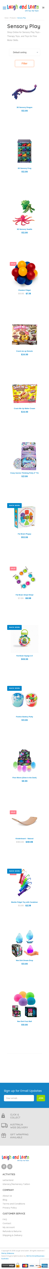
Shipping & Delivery (12, 1235)
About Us (7, 1195)
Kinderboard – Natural (24, 839)
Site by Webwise (7, 1253)
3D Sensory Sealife (24, 229)
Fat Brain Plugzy (24, 534)
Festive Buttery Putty (24, 717)
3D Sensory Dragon (24, 107)
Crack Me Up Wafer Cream (24, 408)
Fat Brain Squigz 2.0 (24, 656)
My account (9, 1227)
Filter (24, 63)
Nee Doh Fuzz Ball (24, 1021)
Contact (7, 1223)
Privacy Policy (10, 1207)
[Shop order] (24, 52)
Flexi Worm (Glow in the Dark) (24, 778)
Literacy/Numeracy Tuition (16, 1184)
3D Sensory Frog (24, 168)
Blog (5, 1199)
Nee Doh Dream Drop (24, 960)
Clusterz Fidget (24, 290)
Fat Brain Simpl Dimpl (24, 595)
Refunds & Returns (12, 1231)
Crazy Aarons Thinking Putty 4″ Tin (24, 473)
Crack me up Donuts (24, 351)
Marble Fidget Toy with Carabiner (24, 902)
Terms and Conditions (14, 1203)
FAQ (5, 1219)
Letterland (8, 1180)
